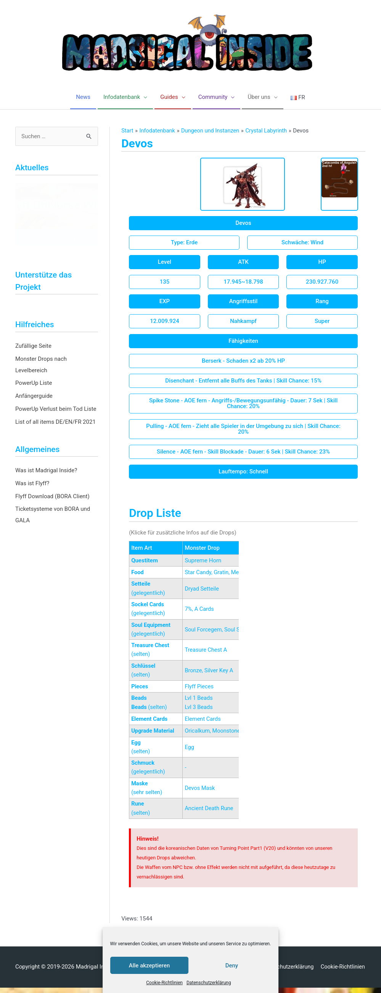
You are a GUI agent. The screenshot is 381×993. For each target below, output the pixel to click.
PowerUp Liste (33, 383)
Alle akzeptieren (149, 965)
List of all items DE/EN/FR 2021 (55, 422)
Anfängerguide (34, 396)
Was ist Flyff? (32, 483)
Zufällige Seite (33, 346)
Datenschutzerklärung (208, 982)
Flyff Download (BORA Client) (52, 496)
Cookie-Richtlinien (164, 982)
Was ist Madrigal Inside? (46, 470)
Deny (231, 965)
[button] (243, 223)
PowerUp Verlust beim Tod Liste (55, 409)
